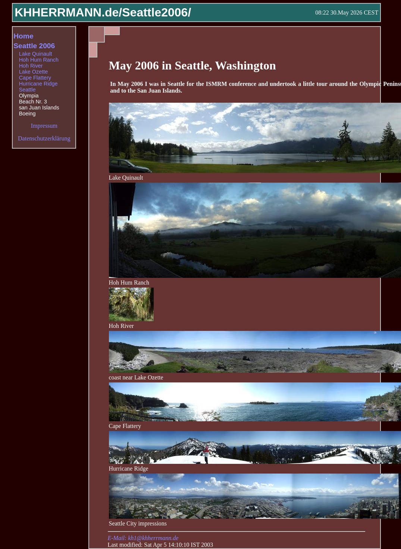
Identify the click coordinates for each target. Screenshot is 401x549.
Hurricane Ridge (38, 84)
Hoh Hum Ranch (39, 60)
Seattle (27, 90)
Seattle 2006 (34, 46)
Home (23, 36)
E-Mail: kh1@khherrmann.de (143, 538)
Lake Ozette (33, 72)
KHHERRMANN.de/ (68, 12)
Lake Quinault (35, 54)
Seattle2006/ (156, 12)
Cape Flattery (35, 78)
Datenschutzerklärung (44, 138)
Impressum (44, 125)
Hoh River (31, 66)
